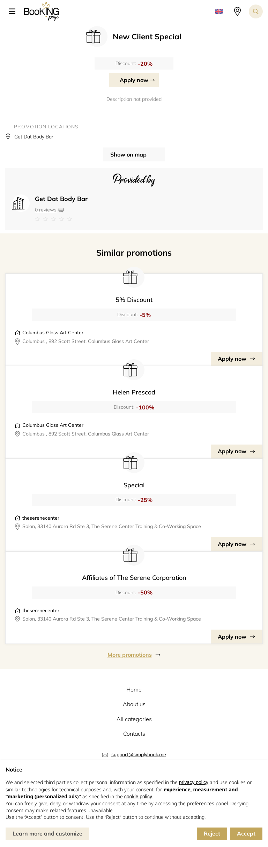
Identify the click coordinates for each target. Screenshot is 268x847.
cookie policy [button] (138, 796)
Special (134, 485)
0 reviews (46, 210)
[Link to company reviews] (61, 219)
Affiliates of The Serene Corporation (134, 578)
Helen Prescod (134, 392)
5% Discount (134, 300)
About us (134, 704)
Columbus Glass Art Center (52, 332)
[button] (15, 11)
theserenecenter (40, 518)
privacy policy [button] (193, 782)
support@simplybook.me (138, 754)
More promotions (129, 654)
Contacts (134, 733)
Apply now (134, 80)
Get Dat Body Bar (61, 199)
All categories (134, 719)
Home (134, 689)
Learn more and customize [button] (47, 833)
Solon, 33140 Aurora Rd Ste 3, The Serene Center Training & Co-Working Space (111, 526)
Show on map (128, 154)
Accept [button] (246, 833)
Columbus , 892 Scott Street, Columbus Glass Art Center (85, 341)
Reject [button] (212, 833)
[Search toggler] (256, 11)
